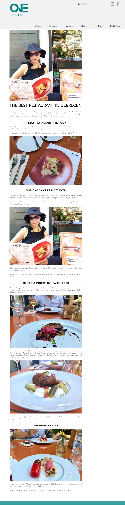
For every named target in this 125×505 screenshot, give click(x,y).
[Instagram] (112, 4)
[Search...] (93, 4)
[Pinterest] (118, 4)
